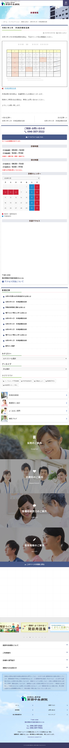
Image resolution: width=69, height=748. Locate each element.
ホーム (17, 705)
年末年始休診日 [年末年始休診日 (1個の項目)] (27, 381)
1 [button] (24, 637)
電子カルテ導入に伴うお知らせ (16, 313)
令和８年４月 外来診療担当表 (16, 318)
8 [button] (45, 637)
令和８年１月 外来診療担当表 (16, 340)
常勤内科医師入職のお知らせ (15, 307)
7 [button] (42, 637)
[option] (34, 628)
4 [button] (33, 637)
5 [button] (36, 637)
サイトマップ (51, 714)
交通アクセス (51, 705)
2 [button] (27, 637)
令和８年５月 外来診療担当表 (16, 302)
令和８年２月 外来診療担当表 (16, 329)
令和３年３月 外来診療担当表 (55, 121)
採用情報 (17, 710)
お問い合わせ (51, 710)
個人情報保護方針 (17, 714)
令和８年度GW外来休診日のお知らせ (18, 296)
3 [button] (30, 637)
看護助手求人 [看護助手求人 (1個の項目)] (51, 381)
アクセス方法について (13, 281)
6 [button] (39, 637)
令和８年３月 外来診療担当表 (16, 324)
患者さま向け (62, 33)
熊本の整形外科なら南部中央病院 (33, 745)
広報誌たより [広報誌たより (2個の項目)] (39, 381)
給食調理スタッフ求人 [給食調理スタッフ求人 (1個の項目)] (10, 385)
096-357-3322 (34, 131)
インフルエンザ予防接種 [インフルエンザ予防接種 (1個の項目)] (11, 381)
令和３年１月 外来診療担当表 (13, 121)
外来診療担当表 (10, 88)
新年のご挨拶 (10, 346)
